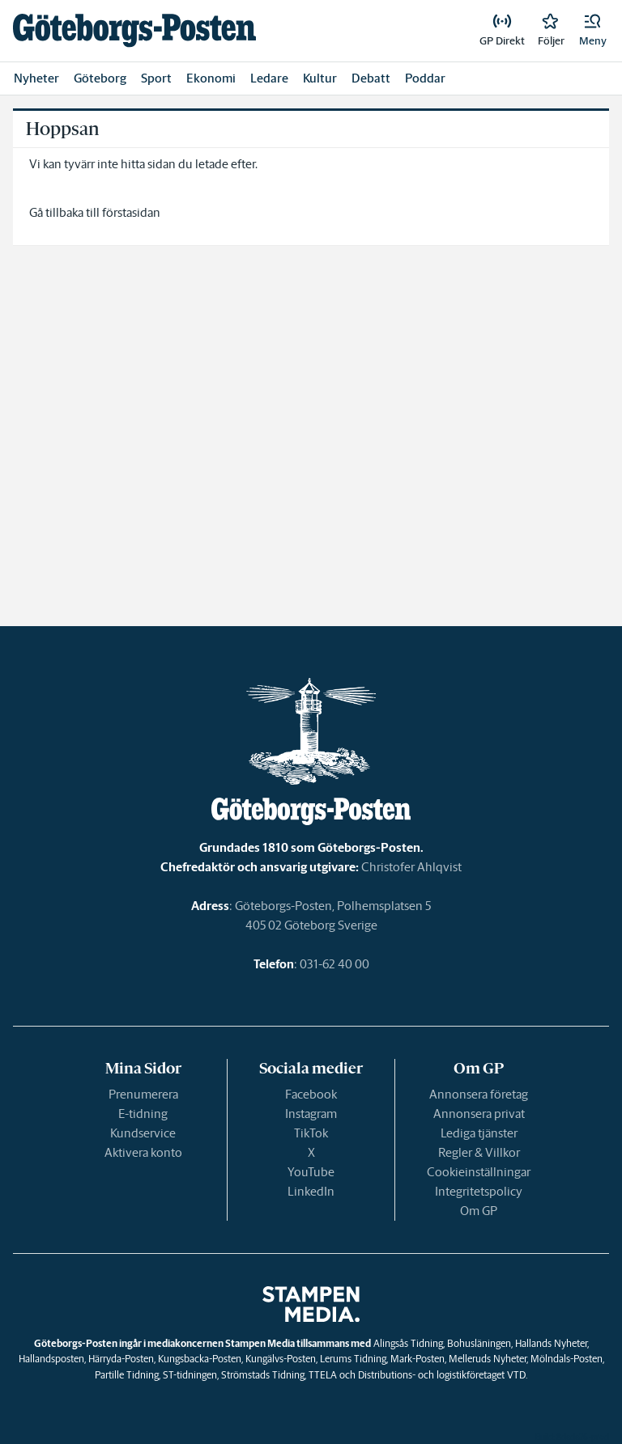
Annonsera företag (478, 1094)
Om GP (478, 1210)
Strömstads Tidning (263, 1375)
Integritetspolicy (478, 1191)
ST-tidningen (190, 1375)
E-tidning (143, 1113)
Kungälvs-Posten (280, 1359)
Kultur (320, 78)
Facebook (311, 1094)
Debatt (370, 78)
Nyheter (36, 78)
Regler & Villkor (479, 1152)
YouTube (311, 1171)
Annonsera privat (479, 1113)
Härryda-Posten (121, 1359)
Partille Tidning (127, 1375)
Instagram (311, 1113)
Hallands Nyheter (551, 1343)
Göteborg (100, 78)
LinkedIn (311, 1191)
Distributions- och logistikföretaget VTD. (442, 1375)
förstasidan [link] (131, 212)
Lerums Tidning (353, 1359)
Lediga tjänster (479, 1133)
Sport (156, 78)
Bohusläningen (479, 1343)
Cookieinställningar (478, 1171)
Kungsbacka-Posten (199, 1359)
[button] (593, 30)
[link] (134, 30)
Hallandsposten (51, 1359)
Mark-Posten (417, 1359)
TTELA (323, 1375)
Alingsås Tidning (408, 1343)
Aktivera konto (143, 1152)
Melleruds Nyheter (487, 1359)
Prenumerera (143, 1094)
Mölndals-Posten (566, 1359)
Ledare (269, 78)
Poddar (425, 78)
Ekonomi (211, 78)
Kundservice (143, 1133)
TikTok (311, 1133)
